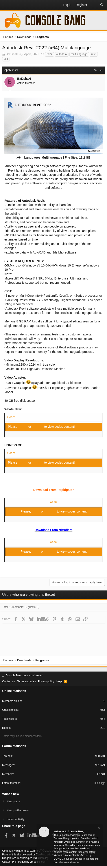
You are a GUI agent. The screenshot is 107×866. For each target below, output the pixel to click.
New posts (13, 801)
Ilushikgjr (99, 783)
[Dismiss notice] (99, 829)
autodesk (61, 54)
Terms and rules (26, 681)
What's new (10, 794)
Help (59, 681)
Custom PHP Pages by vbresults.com (24, 861)
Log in (23, 426)
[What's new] (93, 5)
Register (38, 426)
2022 (49, 54)
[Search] (102, 5)
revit (93, 54)
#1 (101, 70)
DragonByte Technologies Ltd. (19, 858)
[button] (6, 5)
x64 (6, 59)
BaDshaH (12, 54)
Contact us (8, 681)
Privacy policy (46, 681)
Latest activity (15, 819)
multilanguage (79, 54)
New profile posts (18, 810)
